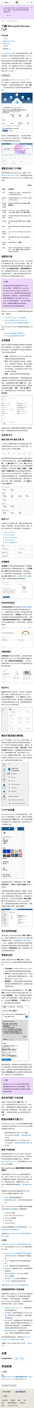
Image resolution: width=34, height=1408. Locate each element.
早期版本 (12, 1400)
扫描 (6, 1266)
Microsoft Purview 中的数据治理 (18, 1285)
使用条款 (22, 1403)
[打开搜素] (27, 2)
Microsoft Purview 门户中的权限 (15, 318)
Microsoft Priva (10, 532)
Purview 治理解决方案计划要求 (15, 336)
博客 (18, 1400)
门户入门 (5, 39)
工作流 (7, 1281)
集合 (6, 1261)
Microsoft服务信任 (11, 542)
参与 (25, 1400)
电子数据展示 (25, 198)
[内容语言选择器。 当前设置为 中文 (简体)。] (6, 1391)
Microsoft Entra (10, 540)
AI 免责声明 (4, 1400)
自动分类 (8, 1268)
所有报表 (8, 1278)
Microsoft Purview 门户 (8, 1161)
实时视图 (12, 1209)
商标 (2, 1405)
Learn (3, 21)
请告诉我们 (9, 16)
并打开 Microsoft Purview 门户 (19, 80)
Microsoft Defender (11, 537)
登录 (31, 2)
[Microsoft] (17, 2)
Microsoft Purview (12, 21)
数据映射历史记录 (11, 1200)
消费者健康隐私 (12, 1403)
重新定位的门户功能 (8, 41)
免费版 (11, 1177)
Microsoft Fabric (10, 535)
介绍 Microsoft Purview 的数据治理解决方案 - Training (17, 1377)
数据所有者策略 (10, 1273)
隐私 (2, 1403)
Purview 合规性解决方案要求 (14, 333)
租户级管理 (8, 1320)
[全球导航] (2, 2)
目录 (6, 1197)
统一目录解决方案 (20, 576)
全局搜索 (5, 46)
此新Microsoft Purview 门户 (14, 1308)
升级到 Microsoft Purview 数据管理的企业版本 (16, 1244)
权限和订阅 (6, 43)
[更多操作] (31, 20)
